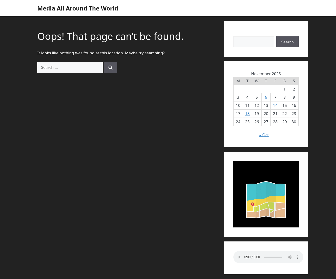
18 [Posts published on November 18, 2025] (247, 113)
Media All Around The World (77, 8)
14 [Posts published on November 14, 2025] (275, 105)
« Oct (264, 134)
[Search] (110, 67)
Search (239, 33)
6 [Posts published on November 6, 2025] (266, 97)
